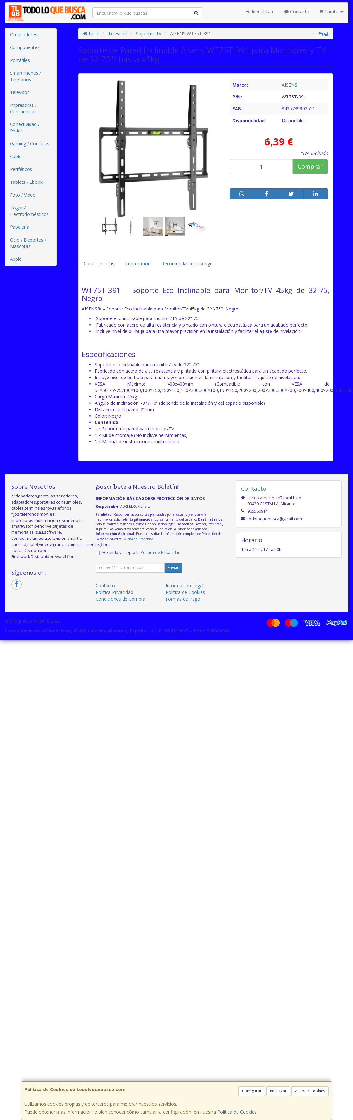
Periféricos (21, 169)
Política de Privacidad (137, 539)
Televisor (19, 92)
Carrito (331, 11)
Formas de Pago (183, 599)
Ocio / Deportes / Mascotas (28, 243)
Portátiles (20, 60)
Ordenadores (23, 34)
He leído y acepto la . (142, 552)
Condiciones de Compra (120, 599)
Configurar (252, 1091)
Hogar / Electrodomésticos (29, 211)
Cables (17, 156)
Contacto (296, 11)
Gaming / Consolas (29, 143)
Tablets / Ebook (26, 182)
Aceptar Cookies (310, 1091)
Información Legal (184, 585)
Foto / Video (23, 195)
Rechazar (278, 1091)
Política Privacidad (114, 592)
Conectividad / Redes (24, 127)
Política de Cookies (237, 1112)
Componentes (24, 47)
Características (99, 263)
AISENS (289, 85)
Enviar (173, 567)
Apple (16, 259)
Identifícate (260, 11)
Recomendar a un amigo (187, 263)
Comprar (310, 166)
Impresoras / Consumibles (23, 108)
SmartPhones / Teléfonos (25, 76)
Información (138, 263)
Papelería (19, 227)
